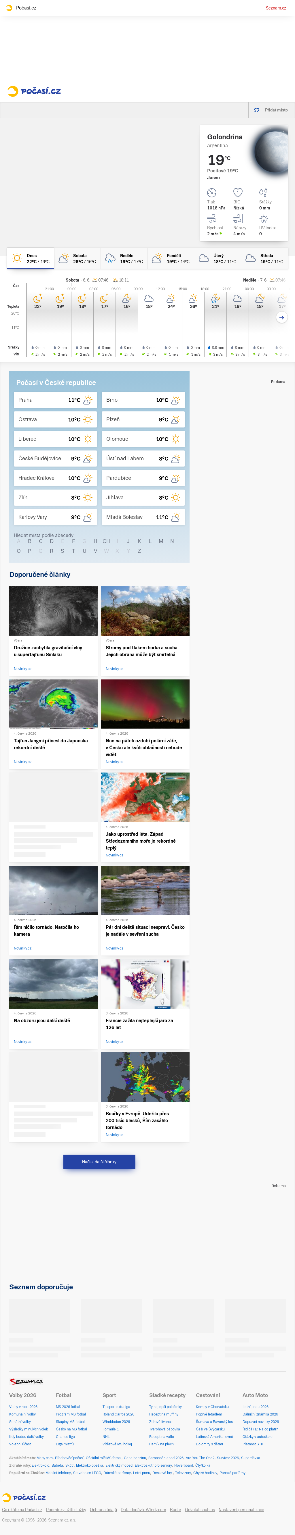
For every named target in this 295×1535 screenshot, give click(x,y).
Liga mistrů (65, 1444)
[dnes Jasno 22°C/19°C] (30, 258)
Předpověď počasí (69, 1458)
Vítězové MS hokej (117, 1444)
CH (106, 541)
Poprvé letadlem (209, 1414)
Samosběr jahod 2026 (166, 1458)
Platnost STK (253, 1444)
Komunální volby (22, 1414)
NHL (106, 1437)
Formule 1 (111, 1429)
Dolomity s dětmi (209, 1444)
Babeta (57, 1465)
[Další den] (282, 317)
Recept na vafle (161, 1437)
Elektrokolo (40, 1465)
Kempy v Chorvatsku (212, 1407)
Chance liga (65, 1437)
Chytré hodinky (205, 1473)
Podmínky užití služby (66, 1509)
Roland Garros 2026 (118, 1414)
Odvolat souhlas (200, 1509)
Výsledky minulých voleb (28, 1429)
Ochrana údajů (103, 1509)
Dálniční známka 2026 (260, 1414)
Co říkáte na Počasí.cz (22, 1509)
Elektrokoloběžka (89, 1465)
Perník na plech (161, 1444)
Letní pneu (141, 1473)
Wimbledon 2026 (116, 1422)
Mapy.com (45, 1458)
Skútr (69, 1465)
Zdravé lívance (161, 1422)
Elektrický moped (119, 1465)
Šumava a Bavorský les (214, 1422)
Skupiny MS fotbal (70, 1422)
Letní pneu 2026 (255, 1407)
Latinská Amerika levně (214, 1437)
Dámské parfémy (117, 1473)
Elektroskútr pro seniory (153, 1465)
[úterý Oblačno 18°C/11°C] (217, 258)
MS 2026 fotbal (68, 1407)
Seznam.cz (276, 8)
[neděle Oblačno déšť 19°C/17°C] (124, 258)
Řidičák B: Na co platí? (260, 1429)
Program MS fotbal (71, 1414)
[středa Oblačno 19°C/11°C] (264, 258)
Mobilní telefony (58, 1473)
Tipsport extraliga (116, 1407)
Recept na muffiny (163, 1414)
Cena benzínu (135, 1458)
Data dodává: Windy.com (143, 1509)
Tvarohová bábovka (164, 1429)
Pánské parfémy (232, 1473)
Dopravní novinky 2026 (261, 1422)
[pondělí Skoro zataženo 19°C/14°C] (171, 258)
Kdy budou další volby (26, 1437)
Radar (175, 1509)
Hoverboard (183, 1465)
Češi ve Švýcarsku (210, 1429)
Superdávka (250, 1458)
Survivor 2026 (228, 1458)
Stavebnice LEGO (87, 1473)
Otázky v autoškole (258, 1437)
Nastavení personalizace (241, 1509)
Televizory (183, 1473)
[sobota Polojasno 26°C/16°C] (77, 258)
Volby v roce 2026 (23, 1407)
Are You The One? (200, 1458)
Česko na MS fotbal (71, 1429)
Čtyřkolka (202, 1465)
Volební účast (20, 1444)
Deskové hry (162, 1473)
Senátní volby (20, 1422)
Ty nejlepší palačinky (165, 1407)
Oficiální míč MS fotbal (104, 1458)
